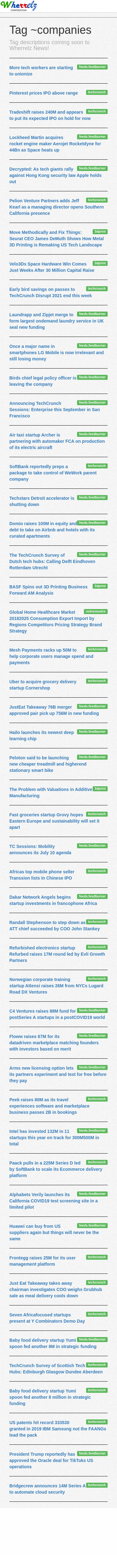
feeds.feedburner (92, 67)
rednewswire (96, 611)
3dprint (100, 231)
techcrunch (97, 92)
